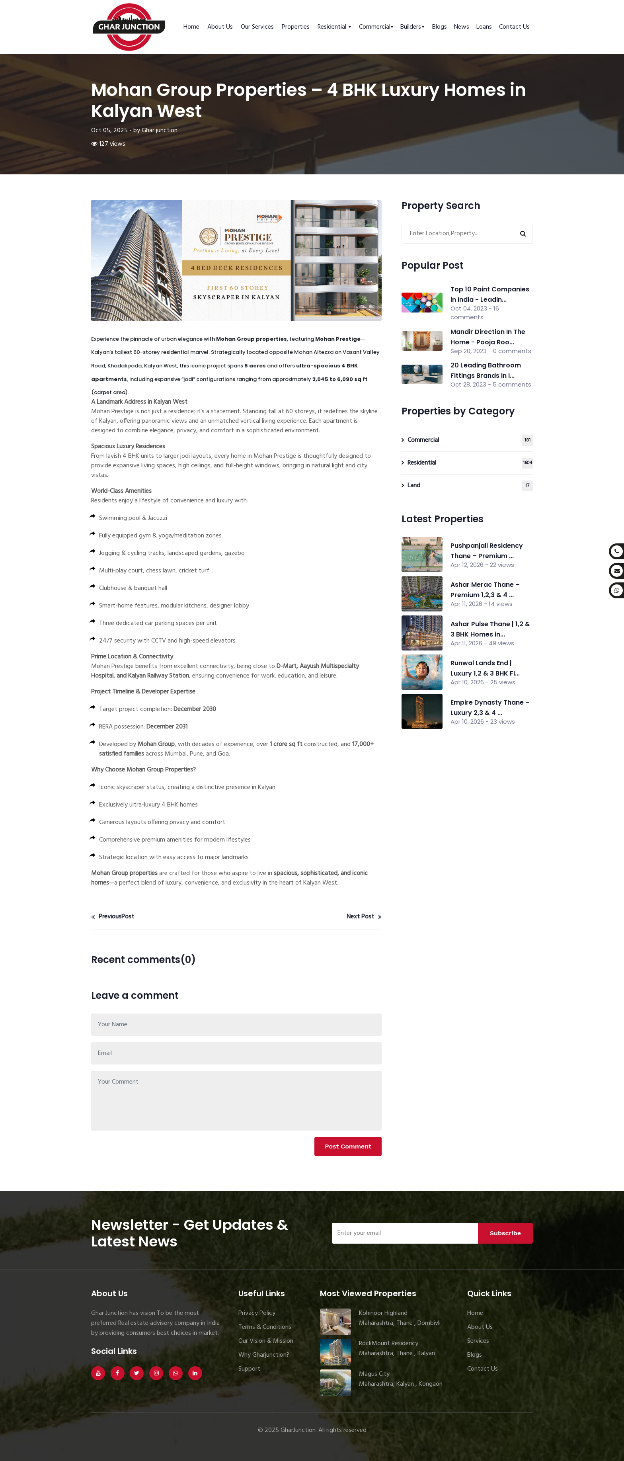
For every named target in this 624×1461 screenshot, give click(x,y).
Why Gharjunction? (263, 1355)
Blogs (439, 27)
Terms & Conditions (264, 1327)
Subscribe (505, 1233)
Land (470, 485)
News (461, 27)
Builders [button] (410, 27)
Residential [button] (333, 27)
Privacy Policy (256, 1313)
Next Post (364, 917)
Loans (484, 27)
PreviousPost (112, 917)
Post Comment (348, 1146)
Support (249, 1369)
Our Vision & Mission (265, 1341)
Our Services (257, 27)
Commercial (470, 440)
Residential (470, 463)
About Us (220, 27)
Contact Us (514, 27)
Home (191, 27)
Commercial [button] (374, 27)
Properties (296, 27)
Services (478, 1341)
